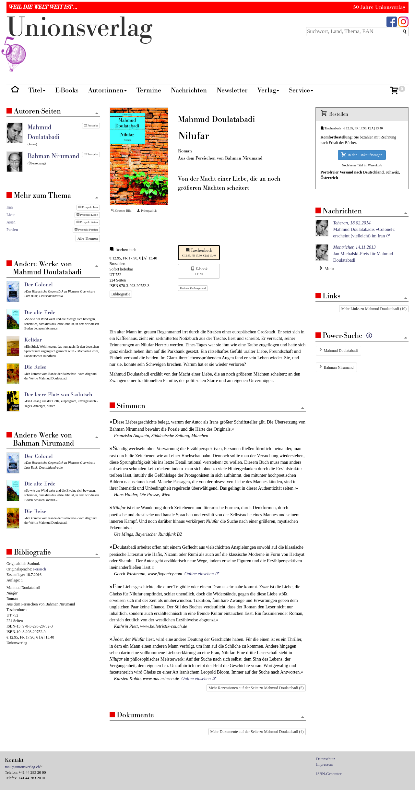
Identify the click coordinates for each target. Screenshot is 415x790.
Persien (12, 229)
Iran (9, 207)
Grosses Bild (121, 210)
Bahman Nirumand (339, 367)
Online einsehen (199, 573)
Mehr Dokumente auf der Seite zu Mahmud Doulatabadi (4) (257, 731)
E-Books (66, 90)
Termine (148, 90)
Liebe (10, 214)
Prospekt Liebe (87, 214)
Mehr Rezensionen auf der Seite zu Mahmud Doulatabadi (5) (255, 688)
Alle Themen (87, 238)
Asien (11, 222)
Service (301, 90)
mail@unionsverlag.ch (22, 767)
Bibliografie (121, 294)
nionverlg (79, 43)
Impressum (324, 764)
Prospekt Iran (88, 207)
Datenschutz (325, 759)
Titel (37, 90)
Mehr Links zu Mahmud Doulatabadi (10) (374, 308)
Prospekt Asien (87, 222)
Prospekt (91, 125)
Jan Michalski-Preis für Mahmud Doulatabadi (363, 254)
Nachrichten (189, 90)
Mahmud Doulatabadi (341, 350)
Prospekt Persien (86, 229)
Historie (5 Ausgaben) (193, 288)
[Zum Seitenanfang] (303, 408)
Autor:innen (107, 90)
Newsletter (232, 90)
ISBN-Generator (329, 774)
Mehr (326, 268)
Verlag (268, 90)
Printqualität (147, 210)
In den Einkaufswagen (361, 154)
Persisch (39, 569)
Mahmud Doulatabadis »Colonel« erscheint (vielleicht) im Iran (364, 229)
